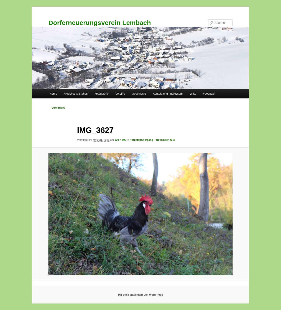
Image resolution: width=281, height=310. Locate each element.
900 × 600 (120, 139)
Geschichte (139, 93)
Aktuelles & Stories (76, 93)
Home (53, 93)
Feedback (209, 93)
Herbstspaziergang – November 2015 (152, 139)
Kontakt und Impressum (168, 93)
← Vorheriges (56, 107)
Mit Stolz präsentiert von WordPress (140, 294)
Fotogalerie (101, 93)
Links (192, 93)
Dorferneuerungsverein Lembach (99, 22)
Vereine (120, 93)
